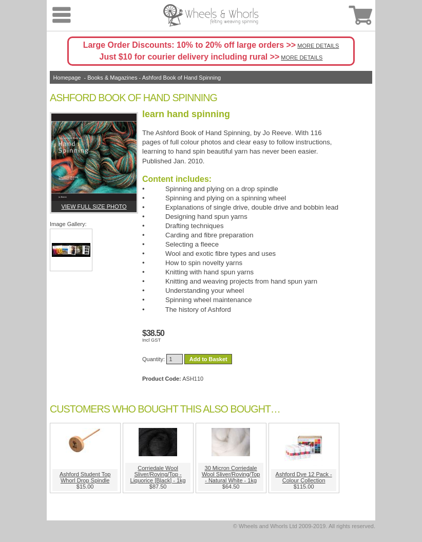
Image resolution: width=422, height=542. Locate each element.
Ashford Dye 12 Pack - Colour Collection (304, 477)
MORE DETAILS (318, 46)
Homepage (67, 77)
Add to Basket (208, 359)
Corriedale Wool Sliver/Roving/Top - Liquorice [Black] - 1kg (158, 474)
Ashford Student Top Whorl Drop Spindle (85, 477)
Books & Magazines (112, 77)
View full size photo (93, 206)
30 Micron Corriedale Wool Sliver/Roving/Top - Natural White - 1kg (231, 474)
